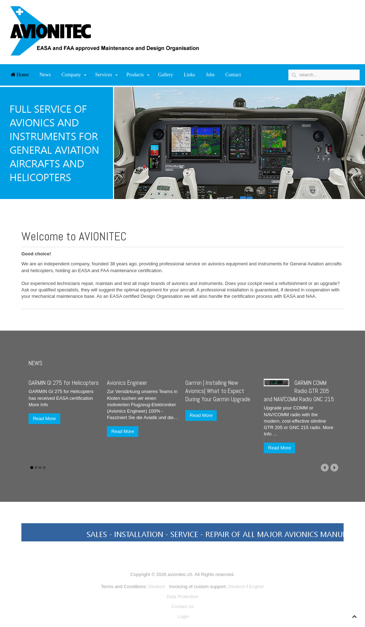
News (45, 74)
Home (20, 74)
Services (103, 74)
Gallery (165, 74)
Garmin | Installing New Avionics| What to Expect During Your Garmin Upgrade (217, 391)
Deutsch (156, 586)
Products (135, 74)
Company (71, 74)
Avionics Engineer (127, 383)
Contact (233, 74)
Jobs (210, 74)
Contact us (182, 606)
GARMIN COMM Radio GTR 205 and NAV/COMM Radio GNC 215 (299, 391)
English (256, 586)
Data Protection (182, 596)
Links (189, 74)
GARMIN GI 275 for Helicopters (64, 383)
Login (183, 616)
